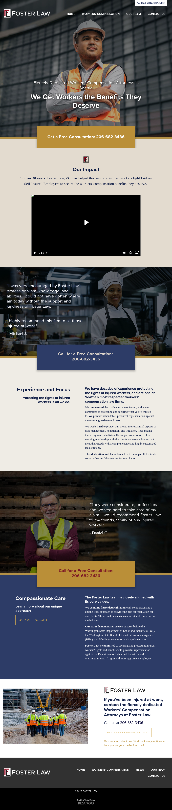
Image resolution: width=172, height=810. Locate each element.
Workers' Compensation (101, 14)
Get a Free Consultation (126, 732)
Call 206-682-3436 (150, 3)
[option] (86, 68)
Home (71, 14)
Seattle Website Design (86, 800)
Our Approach (32, 620)
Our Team (133, 14)
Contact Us (156, 14)
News (140, 770)
